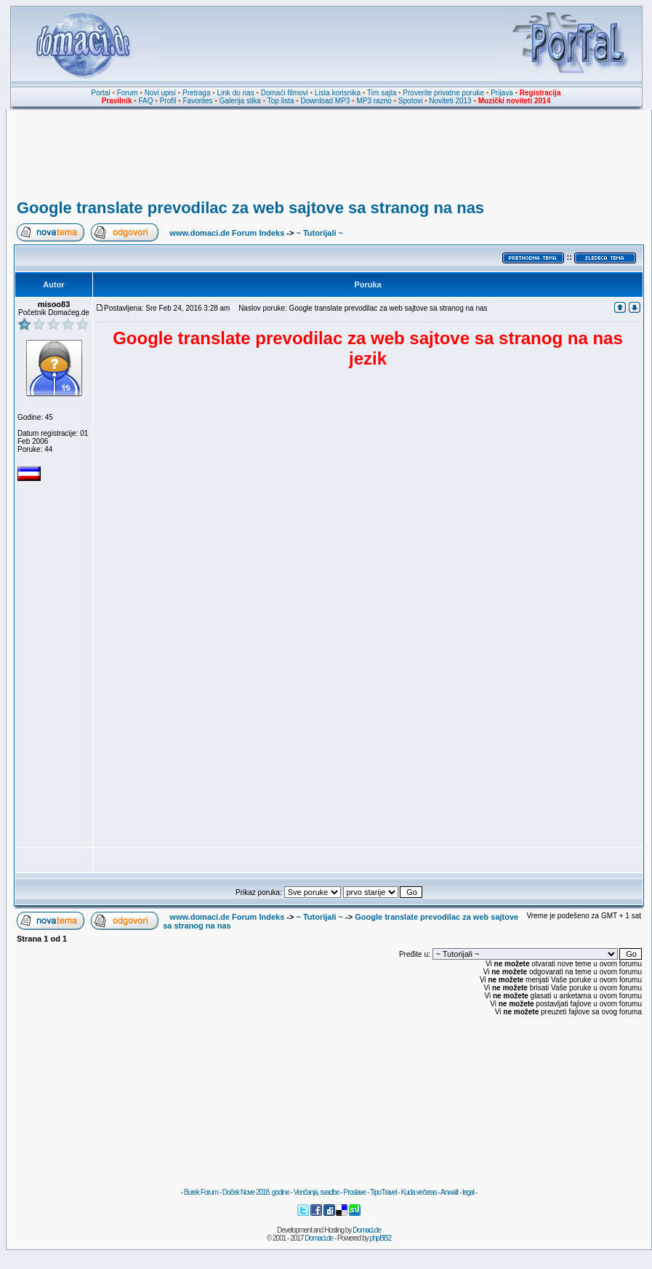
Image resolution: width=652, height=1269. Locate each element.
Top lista (280, 101)
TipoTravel (383, 1192)
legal (468, 1192)
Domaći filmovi (284, 93)
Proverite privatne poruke (443, 93)
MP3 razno (373, 101)
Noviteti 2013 (450, 101)
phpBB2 (381, 1238)
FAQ (146, 101)
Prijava (502, 93)
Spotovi (410, 101)
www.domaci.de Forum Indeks (226, 232)
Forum (127, 93)
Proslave (354, 1192)
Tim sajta (381, 93)
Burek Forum (201, 1192)
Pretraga (196, 93)
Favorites (197, 101)
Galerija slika (240, 101)
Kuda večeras (418, 1192)
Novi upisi (160, 93)
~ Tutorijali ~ (319, 232)
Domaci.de (367, 1230)
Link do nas (235, 93)
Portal (101, 93)
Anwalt (449, 1192)
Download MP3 (325, 101)
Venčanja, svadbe (316, 1192)
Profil (168, 101)
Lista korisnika (338, 93)
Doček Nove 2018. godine (255, 1192)
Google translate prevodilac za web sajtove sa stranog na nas (250, 208)
